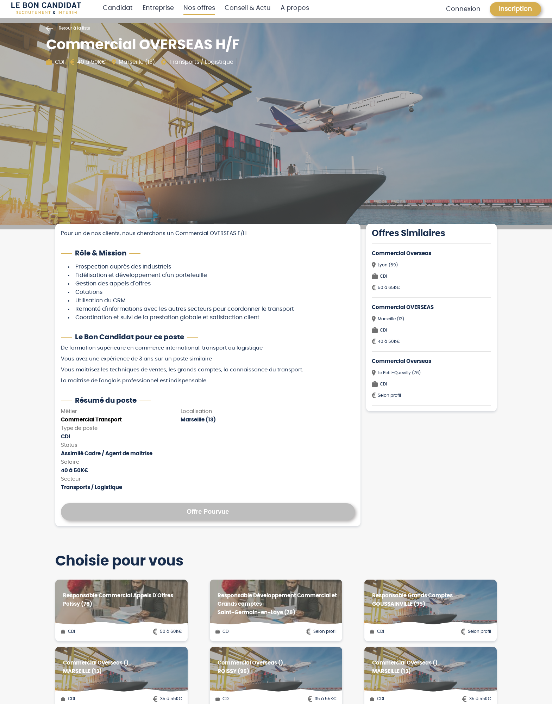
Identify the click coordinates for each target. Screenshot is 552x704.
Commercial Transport (91, 419)
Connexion (463, 9)
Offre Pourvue (208, 511)
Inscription (515, 9)
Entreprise (158, 8)
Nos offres (199, 8)
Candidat (118, 8)
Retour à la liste (68, 28)
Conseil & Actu (248, 8)
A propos (295, 8)
